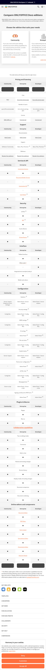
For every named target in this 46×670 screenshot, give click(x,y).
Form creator (23, 530)
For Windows (3, 589)
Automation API (23, 186)
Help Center (8, 137)
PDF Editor (23, 521)
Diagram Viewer (23, 555)
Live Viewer (23, 194)
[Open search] (38, 7)
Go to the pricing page (23, 100)
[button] (29, 146)
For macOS (14, 589)
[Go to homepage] (11, 7)
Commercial (23, 120)
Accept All (23, 666)
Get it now (8, 89)
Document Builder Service (23, 177)
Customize (23, 661)
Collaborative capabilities (23, 428)
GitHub (13, 57)
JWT (23, 220)
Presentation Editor (23, 547)
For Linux (9, 589)
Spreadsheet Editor (23, 538)
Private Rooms (23, 237)
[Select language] (42, 7)
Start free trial (23, 89)
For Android (19, 589)
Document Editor (23, 513)
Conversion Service (23, 169)
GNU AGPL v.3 (7, 120)
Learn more (12, 651)
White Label (23, 263)
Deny (23, 656)
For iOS (25, 589)
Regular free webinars (7, 156)
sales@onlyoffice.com (33, 577)
